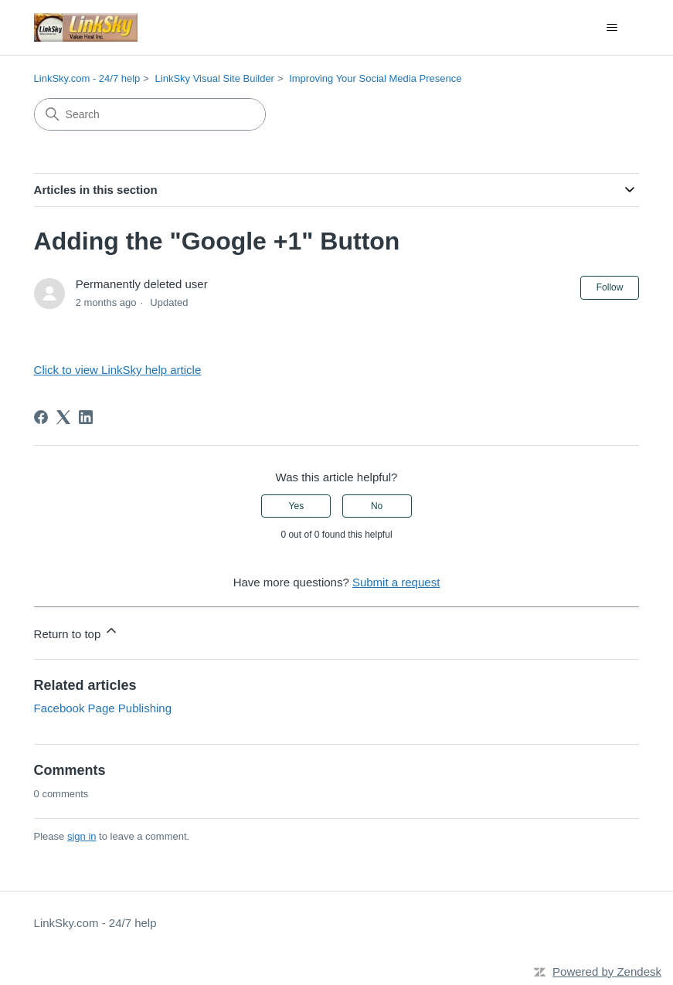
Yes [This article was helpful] (296, 506)
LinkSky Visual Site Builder (214, 78)
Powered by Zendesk (606, 971)
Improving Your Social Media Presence (375, 78)
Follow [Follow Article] (610, 287)
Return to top (77, 631)
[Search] (150, 114)
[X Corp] (63, 417)
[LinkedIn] (86, 417)
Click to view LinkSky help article (118, 369)
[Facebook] (41, 417)
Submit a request (396, 582)
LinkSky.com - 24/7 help (87, 78)
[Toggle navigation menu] (611, 27)
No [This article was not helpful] (376, 506)
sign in (82, 836)
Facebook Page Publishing (103, 708)
